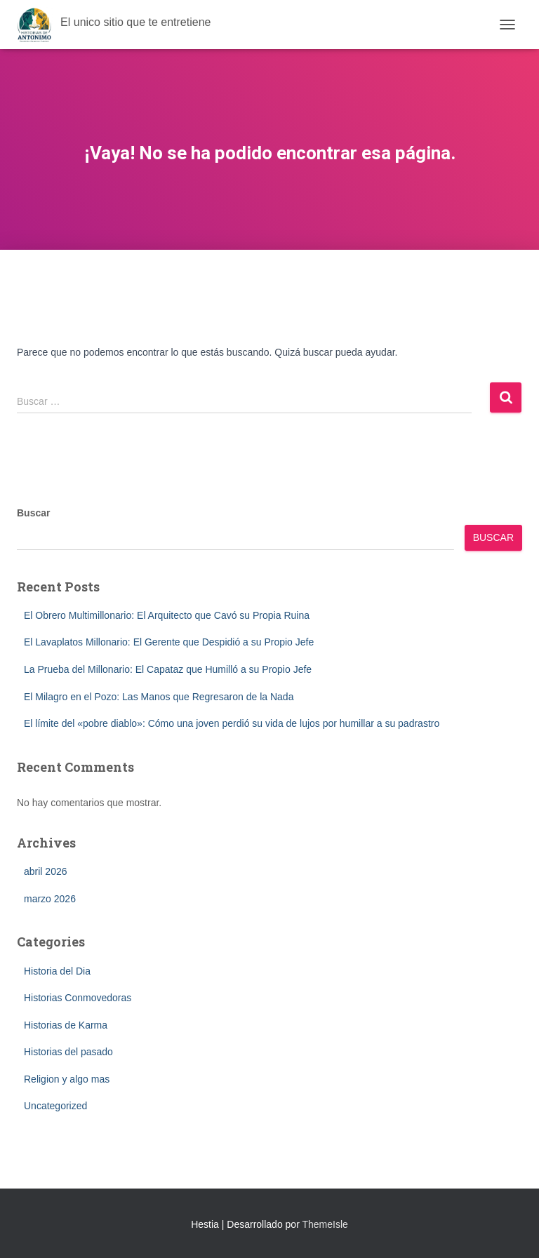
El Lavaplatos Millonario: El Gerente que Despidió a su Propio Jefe (169, 642)
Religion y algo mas (66, 1079)
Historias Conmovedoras (77, 997)
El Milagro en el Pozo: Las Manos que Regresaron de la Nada (158, 696)
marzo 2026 (50, 898)
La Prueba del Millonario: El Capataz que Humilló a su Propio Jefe (168, 669)
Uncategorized (55, 1105)
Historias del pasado (68, 1051)
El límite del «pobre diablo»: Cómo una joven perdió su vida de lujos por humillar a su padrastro (231, 723)
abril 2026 (45, 871)
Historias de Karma (65, 1025)
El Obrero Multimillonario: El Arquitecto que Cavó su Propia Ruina (167, 615)
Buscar (33, 512)
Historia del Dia (57, 971)
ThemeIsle (324, 1224)
